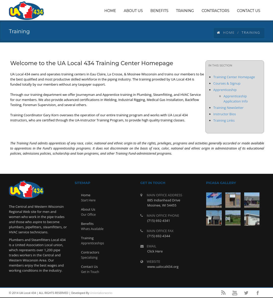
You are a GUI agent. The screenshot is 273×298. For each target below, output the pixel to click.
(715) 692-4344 (158, 236)
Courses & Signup (227, 83)
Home (226, 32)
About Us (88, 209)
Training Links (224, 120)
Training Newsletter (228, 107)
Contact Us (89, 266)
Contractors (90, 252)
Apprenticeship (225, 89)
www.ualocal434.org (163, 266)
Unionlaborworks (101, 293)
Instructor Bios (224, 114)
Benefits (87, 223)
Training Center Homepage (234, 77)
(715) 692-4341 (158, 220)
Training (87, 238)
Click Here (155, 251)
